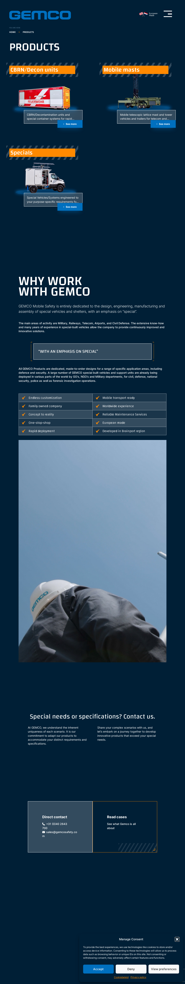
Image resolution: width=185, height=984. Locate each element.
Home (12, 32)
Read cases (117, 817)
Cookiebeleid (121, 977)
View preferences (164, 969)
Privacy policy (138, 977)
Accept (98, 969)
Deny (131, 969)
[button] (177, 939)
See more (71, 123)
